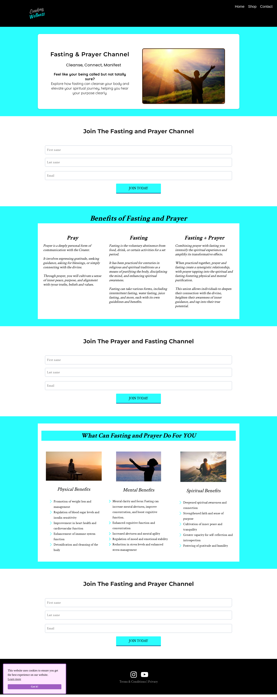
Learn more (14, 679)
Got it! (34, 686)
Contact (266, 6)
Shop (252, 6)
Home (239, 6)
